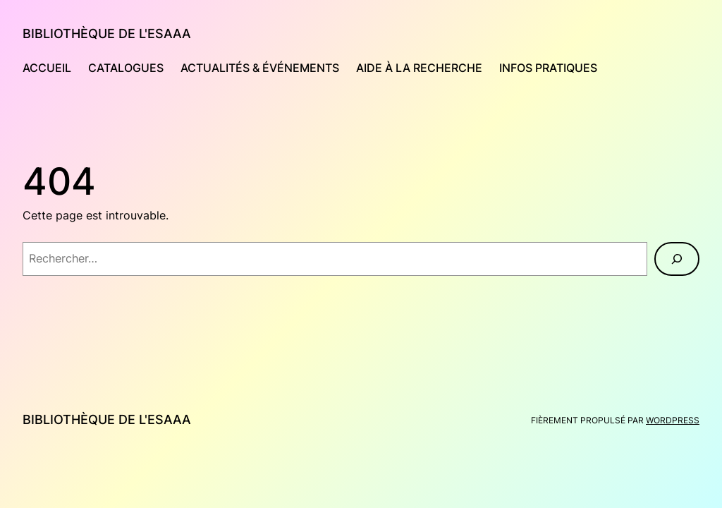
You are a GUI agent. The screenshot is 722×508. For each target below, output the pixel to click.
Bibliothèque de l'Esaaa (107, 33)
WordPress (672, 420)
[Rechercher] (676, 259)
